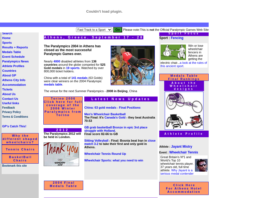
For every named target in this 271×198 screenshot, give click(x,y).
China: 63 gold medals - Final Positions (112, 107)
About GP (9, 75)
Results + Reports (15, 47)
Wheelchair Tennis (183, 152)
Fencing (177, 38)
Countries (9, 70)
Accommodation (14, 84)
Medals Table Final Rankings (184, 77)
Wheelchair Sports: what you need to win (113, 160)
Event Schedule (13, 56)
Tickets (7, 89)
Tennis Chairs (20, 149)
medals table (53, 84)
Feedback (8, 107)
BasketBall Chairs (20, 158)
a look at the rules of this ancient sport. (184, 64)
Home (6, 38)
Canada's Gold (115, 117)
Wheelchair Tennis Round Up (105, 153)
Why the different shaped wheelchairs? (20, 139)
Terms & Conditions (15, 116)
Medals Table (11, 52)
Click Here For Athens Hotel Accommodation (184, 188)
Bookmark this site (14, 165)
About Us (9, 94)
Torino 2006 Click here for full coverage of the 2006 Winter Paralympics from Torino (63, 107)
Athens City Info (13, 80)
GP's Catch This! (14, 126)
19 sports (73, 68)
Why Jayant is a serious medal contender (177, 172)
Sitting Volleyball (96, 140)
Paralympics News (15, 61)
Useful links (10, 103)
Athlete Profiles (13, 66)
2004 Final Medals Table (63, 184)
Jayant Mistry (181, 146)
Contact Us (10, 98)
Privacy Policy (11, 112)
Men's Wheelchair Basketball (105, 114)
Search (7, 33)
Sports (7, 42)
